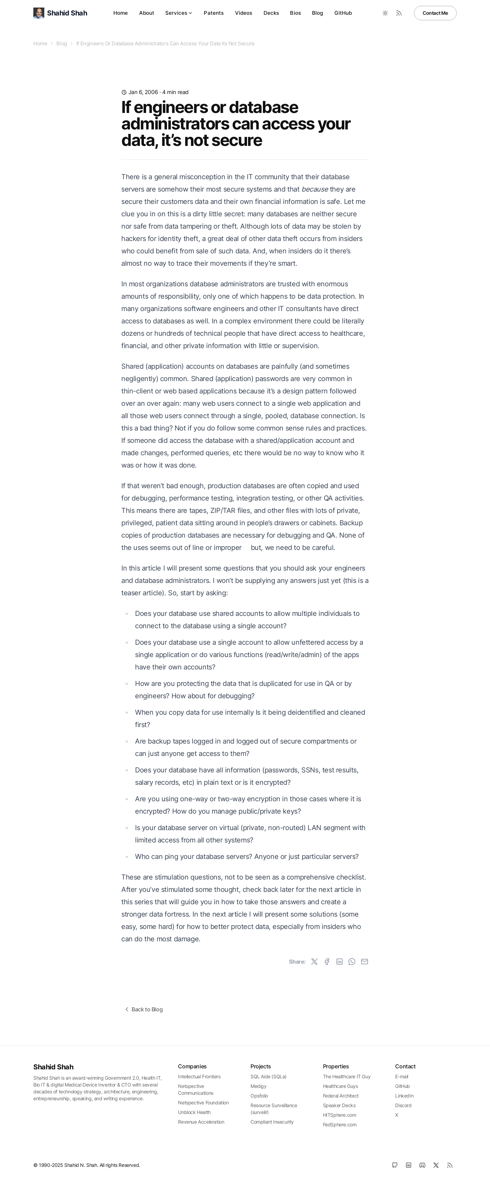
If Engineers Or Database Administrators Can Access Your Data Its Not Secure (165, 43)
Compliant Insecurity (272, 1122)
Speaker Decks (339, 1105)
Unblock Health (194, 1112)
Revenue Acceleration (201, 1122)
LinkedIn (404, 1096)
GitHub (343, 13)
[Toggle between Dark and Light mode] (385, 13)
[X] (436, 1165)
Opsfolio (259, 1096)
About (147, 13)
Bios (295, 13)
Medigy (258, 1086)
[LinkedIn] (408, 1165)
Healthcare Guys (340, 1086)
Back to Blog (143, 1009)
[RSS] (450, 1165)
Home (120, 13)
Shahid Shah (53, 1067)
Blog (317, 13)
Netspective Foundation (203, 1102)
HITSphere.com (339, 1115)
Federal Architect (341, 1096)
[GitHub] (395, 1165)
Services (179, 13)
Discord (403, 1105)
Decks (271, 13)
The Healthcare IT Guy (347, 1076)
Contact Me (435, 13)
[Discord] (422, 1165)
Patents (214, 13)
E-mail (401, 1076)
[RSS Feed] (399, 13)
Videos (244, 13)
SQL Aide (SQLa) (268, 1076)
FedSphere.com (340, 1124)
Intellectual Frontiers (199, 1076)
